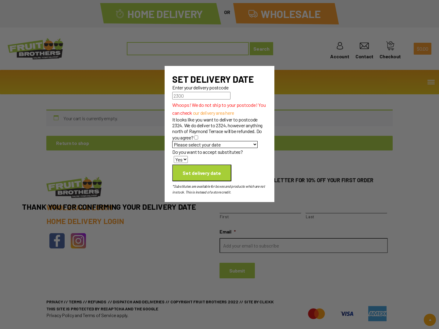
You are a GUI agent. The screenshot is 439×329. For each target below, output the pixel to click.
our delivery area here (213, 113)
